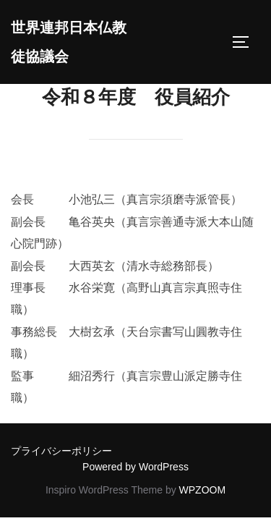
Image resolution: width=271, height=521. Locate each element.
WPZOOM (202, 490)
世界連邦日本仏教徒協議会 (68, 42)
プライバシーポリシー (61, 451)
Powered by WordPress (135, 467)
